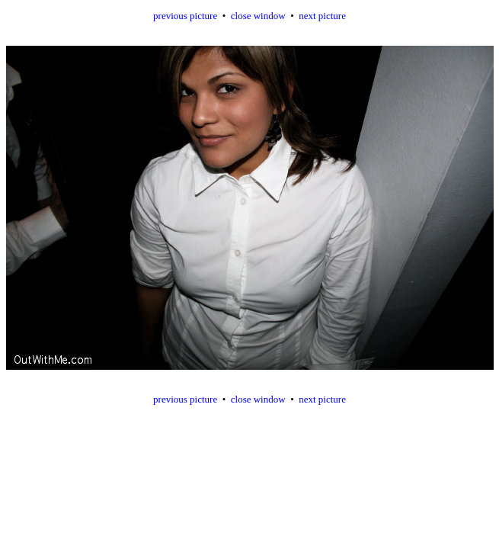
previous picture (185, 15)
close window (258, 15)
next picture (322, 15)
